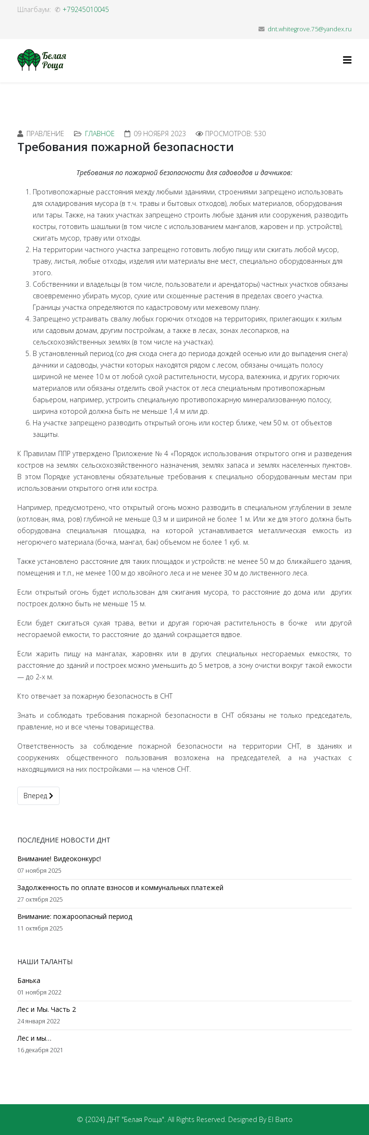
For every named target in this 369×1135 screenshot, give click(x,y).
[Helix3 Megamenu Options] (347, 60)
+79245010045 (85, 9)
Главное (100, 133)
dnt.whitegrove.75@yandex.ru (310, 29)
